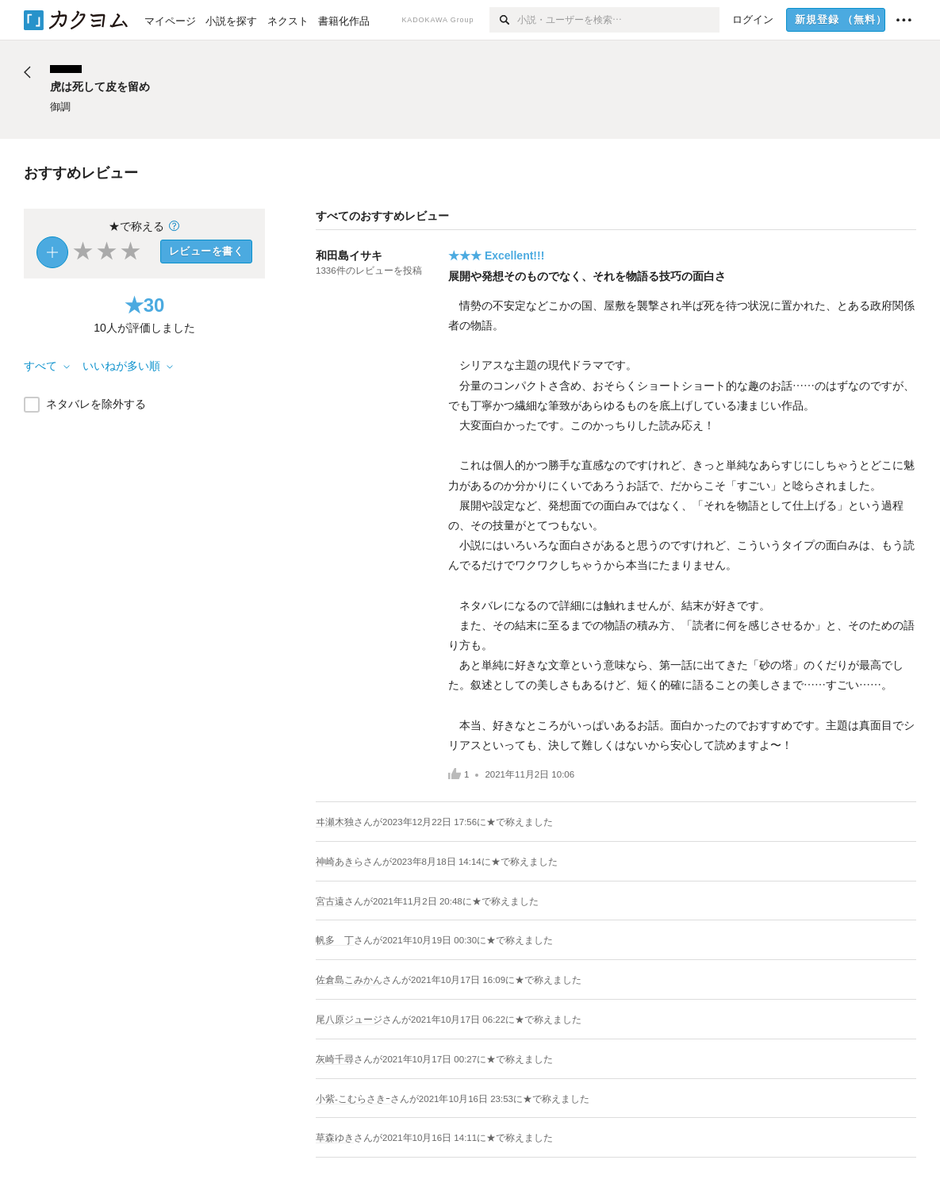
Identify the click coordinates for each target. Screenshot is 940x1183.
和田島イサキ (349, 255)
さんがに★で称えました (453, 822)
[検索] (503, 20)
